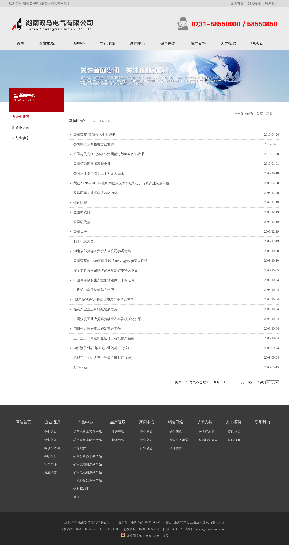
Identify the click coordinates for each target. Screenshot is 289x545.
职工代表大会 (83, 241)
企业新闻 (22, 117)
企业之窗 (22, 127)
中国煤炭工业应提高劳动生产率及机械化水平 (107, 319)
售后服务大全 (208, 440)
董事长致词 (52, 448)
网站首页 (23, 422)
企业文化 (50, 440)
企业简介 (50, 432)
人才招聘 (228, 43)
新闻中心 (137, 43)
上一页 (227, 382)
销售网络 (168, 43)
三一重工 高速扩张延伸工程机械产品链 (103, 338)
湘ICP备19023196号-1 (146, 522)
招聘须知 (234, 440)
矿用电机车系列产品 (87, 432)
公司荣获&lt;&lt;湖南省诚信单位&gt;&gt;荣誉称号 (110, 261)
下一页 (240, 382)
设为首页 (237, 3)
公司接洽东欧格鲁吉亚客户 (93, 144)
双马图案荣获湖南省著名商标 (95, 193)
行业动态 (22, 138)
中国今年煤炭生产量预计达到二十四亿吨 (103, 280)
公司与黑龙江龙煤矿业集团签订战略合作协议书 (108, 154)
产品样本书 (206, 432)
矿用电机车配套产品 (87, 440)
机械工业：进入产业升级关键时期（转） (103, 358)
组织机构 (50, 456)
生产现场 (107, 43)
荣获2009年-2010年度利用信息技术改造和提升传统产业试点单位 (121, 183)
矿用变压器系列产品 (87, 456)
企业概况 (47, 43)
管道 (76, 497)
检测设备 (118, 440)
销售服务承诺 (178, 440)
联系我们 (271, 3)
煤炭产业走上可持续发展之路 (95, 309)
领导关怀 (50, 464)
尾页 (251, 382)
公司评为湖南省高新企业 (92, 164)
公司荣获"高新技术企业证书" (95, 134)
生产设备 (118, 432)
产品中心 (77, 43)
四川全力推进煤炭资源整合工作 (97, 328)
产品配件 (79, 448)
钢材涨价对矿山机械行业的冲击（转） (102, 348)
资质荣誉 (50, 472)
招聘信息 (234, 432)
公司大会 (80, 231)
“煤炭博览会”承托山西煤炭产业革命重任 (103, 299)
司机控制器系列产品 (87, 480)
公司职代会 (81, 222)
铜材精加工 (81, 488)
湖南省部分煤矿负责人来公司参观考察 (102, 251)
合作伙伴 (175, 448)
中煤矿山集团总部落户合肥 (93, 290)
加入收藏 (254, 3)
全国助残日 (81, 212)
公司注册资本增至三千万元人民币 (98, 173)
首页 (20, 43)
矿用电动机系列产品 (87, 472)
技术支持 (198, 43)
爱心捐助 (80, 367)
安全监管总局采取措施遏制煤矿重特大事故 (105, 270)
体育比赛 (80, 202)
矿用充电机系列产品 (87, 464)
